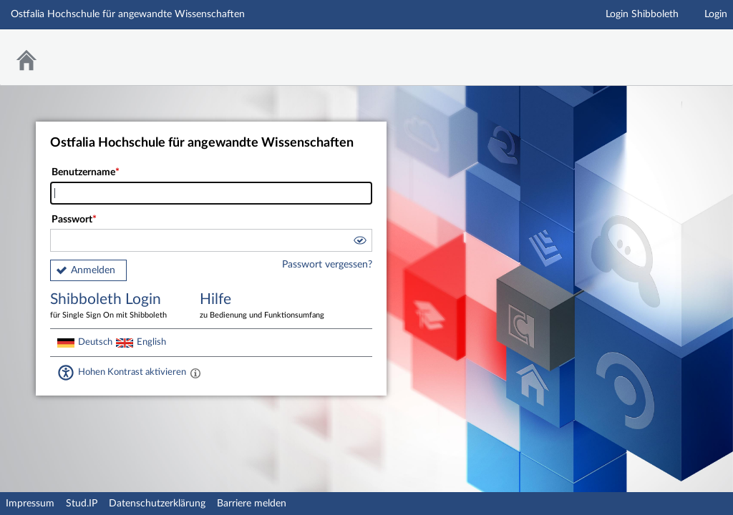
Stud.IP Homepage (677, 48)
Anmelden (93, 270)
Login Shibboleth (642, 14)
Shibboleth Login (114, 306)
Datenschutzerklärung (157, 504)
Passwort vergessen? (327, 265)
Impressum (30, 504)
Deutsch (95, 342)
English (151, 342)
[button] (359, 242)
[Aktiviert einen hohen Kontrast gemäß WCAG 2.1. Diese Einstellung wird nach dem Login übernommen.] (195, 372)
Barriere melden (251, 504)
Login (715, 14)
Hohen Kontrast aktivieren (132, 372)
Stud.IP (81, 504)
